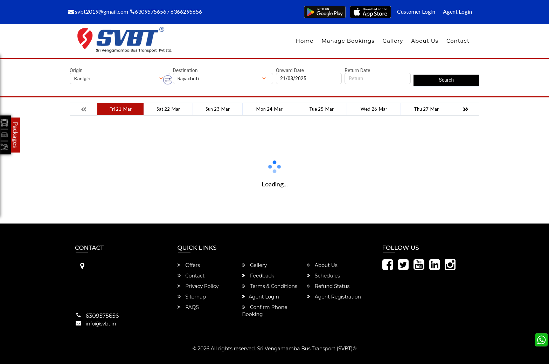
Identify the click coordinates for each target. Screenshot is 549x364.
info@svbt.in (101, 324)
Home (305, 40)
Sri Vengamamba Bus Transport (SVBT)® (306, 348)
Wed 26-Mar (374, 109)
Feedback (258, 276)
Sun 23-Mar (218, 109)
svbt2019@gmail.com (98, 11)
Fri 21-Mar (121, 109)
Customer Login (416, 11)
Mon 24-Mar (269, 109)
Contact (458, 40)
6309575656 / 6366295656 (166, 11)
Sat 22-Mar (168, 109)
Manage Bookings (347, 40)
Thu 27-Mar (426, 109)
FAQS (188, 307)
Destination (185, 70)
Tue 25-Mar (321, 109)
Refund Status (328, 286)
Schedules (323, 276)
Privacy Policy (198, 286)
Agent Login (457, 11)
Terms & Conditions (269, 286)
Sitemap (192, 297)
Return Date (357, 70)
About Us (424, 40)
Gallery (393, 40)
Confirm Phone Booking (264, 310)
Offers (189, 265)
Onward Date (290, 70)
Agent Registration (334, 297)
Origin (76, 70)
